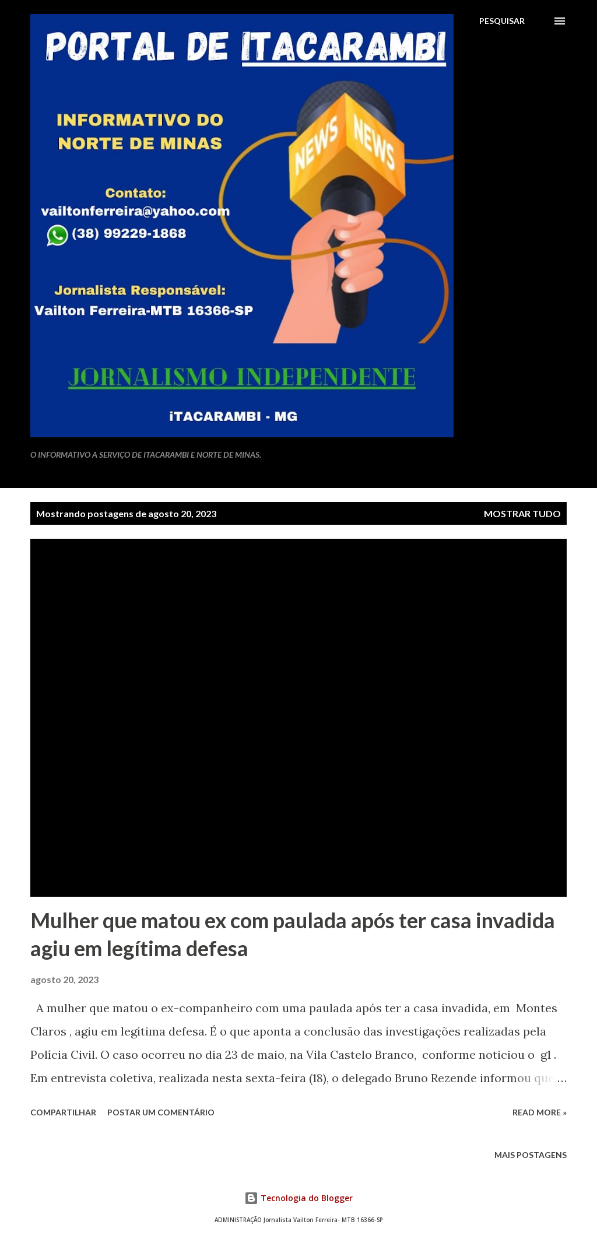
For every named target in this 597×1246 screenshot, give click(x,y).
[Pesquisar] (502, 21)
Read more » (539, 1112)
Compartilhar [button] (63, 1112)
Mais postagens (530, 1155)
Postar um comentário (161, 1112)
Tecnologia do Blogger (298, 1197)
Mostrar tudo (522, 513)
